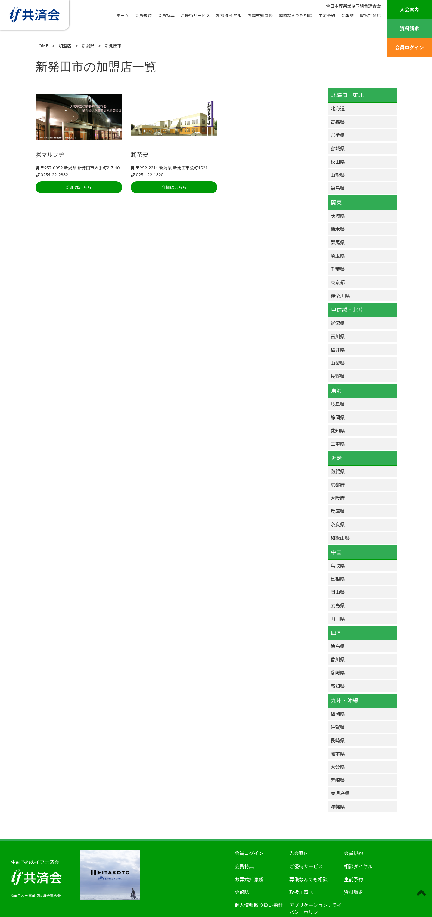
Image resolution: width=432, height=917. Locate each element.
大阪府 (338, 498)
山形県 (338, 175)
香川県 (338, 659)
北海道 (338, 108)
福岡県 (338, 714)
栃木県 (338, 229)
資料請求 (409, 28)
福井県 (338, 349)
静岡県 (338, 417)
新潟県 (338, 323)
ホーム (123, 15)
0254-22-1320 (149, 174)
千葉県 (338, 269)
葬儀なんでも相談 (295, 15)
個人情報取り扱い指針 (259, 905)
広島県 (338, 605)
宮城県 (338, 148)
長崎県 (338, 740)
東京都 (338, 282)
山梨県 (338, 363)
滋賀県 (338, 471)
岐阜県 (338, 404)
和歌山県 (340, 538)
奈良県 (338, 524)
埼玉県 (338, 256)
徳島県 (338, 646)
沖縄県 (338, 806)
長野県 (338, 376)
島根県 (338, 579)
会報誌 (347, 15)
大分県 (338, 767)
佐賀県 (338, 727)
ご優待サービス (195, 15)
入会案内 (409, 9)
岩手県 (338, 135)
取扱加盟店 (370, 15)
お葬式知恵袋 (260, 15)
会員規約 (143, 15)
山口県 (338, 618)
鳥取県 (338, 565)
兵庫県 (338, 511)
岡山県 (338, 592)
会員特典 (166, 15)
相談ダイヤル (228, 15)
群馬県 (338, 242)
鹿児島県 (340, 793)
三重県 (338, 444)
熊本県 (338, 753)
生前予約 (326, 15)
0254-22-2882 (54, 174)
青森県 (338, 122)
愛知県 (338, 430)
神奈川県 (340, 295)
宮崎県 (338, 780)
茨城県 (338, 216)
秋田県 (338, 162)
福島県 (338, 188)
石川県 (338, 336)
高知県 (338, 686)
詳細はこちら (79, 187)
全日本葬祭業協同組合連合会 (353, 5)
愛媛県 (338, 672)
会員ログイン (409, 47)
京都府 (338, 485)
